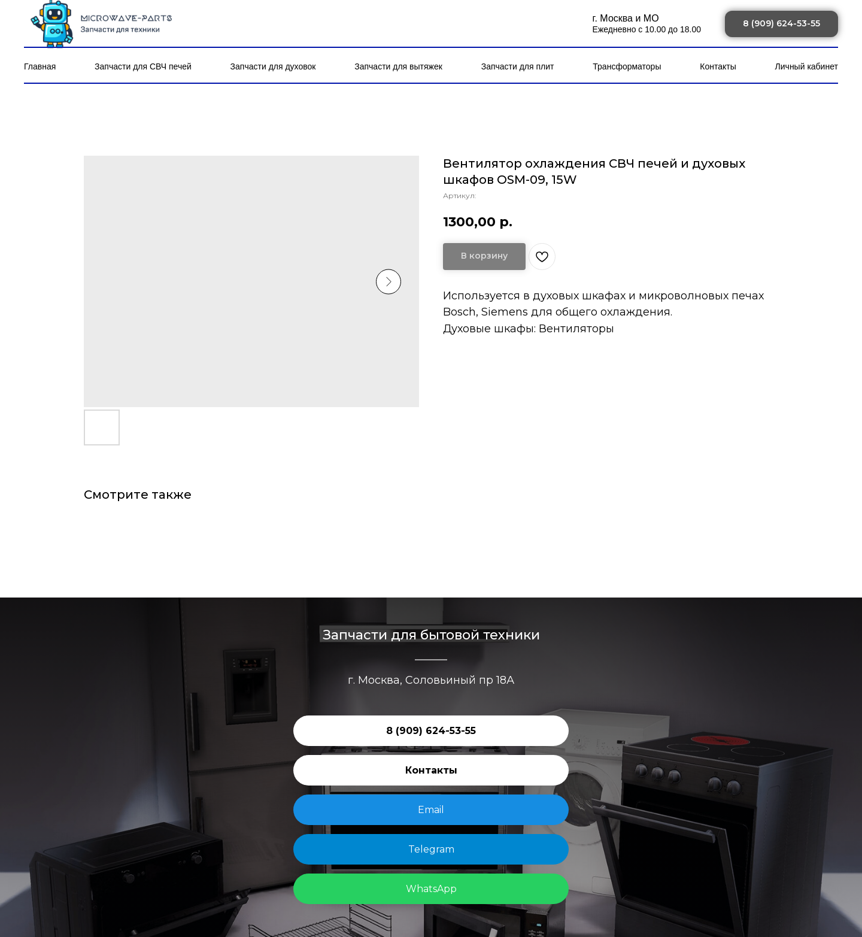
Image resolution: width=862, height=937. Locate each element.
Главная (40, 66)
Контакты (718, 66)
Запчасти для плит (517, 66)
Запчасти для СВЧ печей (143, 66)
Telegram (431, 849)
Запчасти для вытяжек (398, 66)
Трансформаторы (627, 66)
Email (431, 809)
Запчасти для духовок (273, 66)
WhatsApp (431, 888)
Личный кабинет (806, 66)
